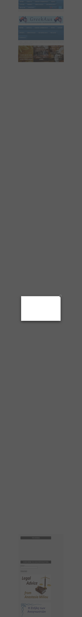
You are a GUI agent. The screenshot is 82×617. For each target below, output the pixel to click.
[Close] (60, 296)
